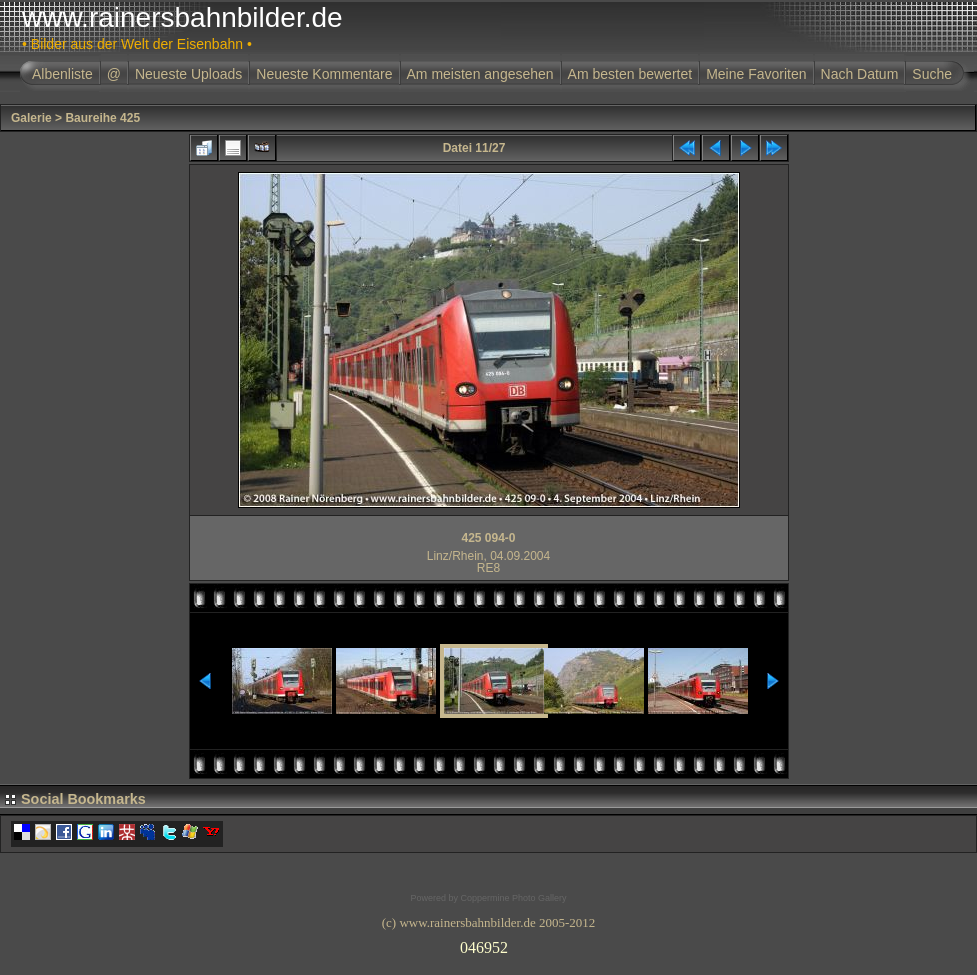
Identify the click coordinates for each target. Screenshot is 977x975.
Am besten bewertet (630, 74)
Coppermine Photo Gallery (513, 898)
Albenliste (62, 74)
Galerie (31, 118)
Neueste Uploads (188, 74)
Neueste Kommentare (324, 74)
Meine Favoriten (756, 74)
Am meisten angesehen (480, 74)
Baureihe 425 (102, 118)
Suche (932, 74)
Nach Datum (860, 74)
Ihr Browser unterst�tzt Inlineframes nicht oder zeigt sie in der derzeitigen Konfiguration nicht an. (489, 944)
